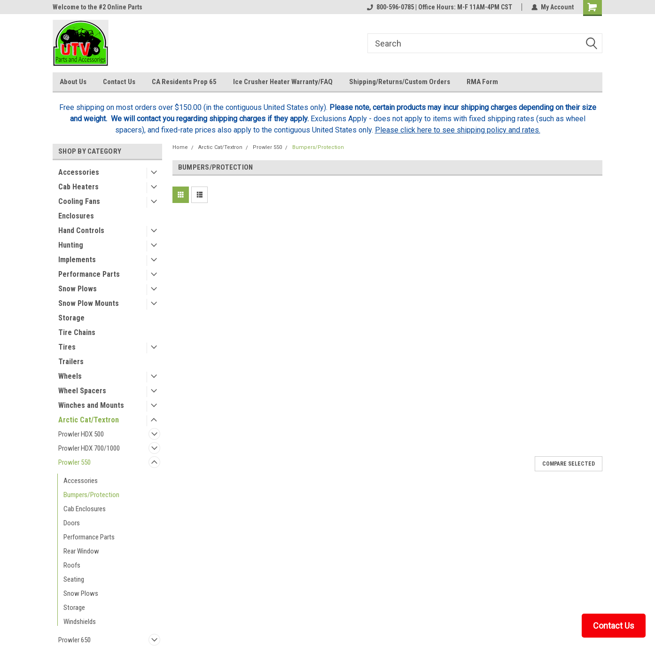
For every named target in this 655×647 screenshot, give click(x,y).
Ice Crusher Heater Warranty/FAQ (283, 82)
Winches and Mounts (91, 405)
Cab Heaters (78, 186)
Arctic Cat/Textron (88, 419)
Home (180, 147)
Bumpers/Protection (91, 495)
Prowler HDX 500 (81, 434)
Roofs (71, 565)
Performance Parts (89, 274)
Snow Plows (77, 288)
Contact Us (119, 82)
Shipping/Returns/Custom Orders (399, 82)
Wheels (70, 376)
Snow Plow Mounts (88, 303)
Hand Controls (81, 230)
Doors (71, 523)
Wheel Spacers (82, 390)
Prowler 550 (74, 462)
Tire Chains (76, 332)
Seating (73, 579)
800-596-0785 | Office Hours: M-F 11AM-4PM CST (439, 7)
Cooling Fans (79, 201)
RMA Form (482, 82)
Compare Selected (568, 463)
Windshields (79, 621)
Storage (71, 317)
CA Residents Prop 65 (184, 82)
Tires (67, 347)
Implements (77, 259)
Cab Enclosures (84, 509)
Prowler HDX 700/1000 (89, 448)
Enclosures (76, 215)
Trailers (71, 361)
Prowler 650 (74, 640)
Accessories (78, 172)
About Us (73, 82)
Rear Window (81, 551)
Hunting (70, 245)
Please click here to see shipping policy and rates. (457, 129)
